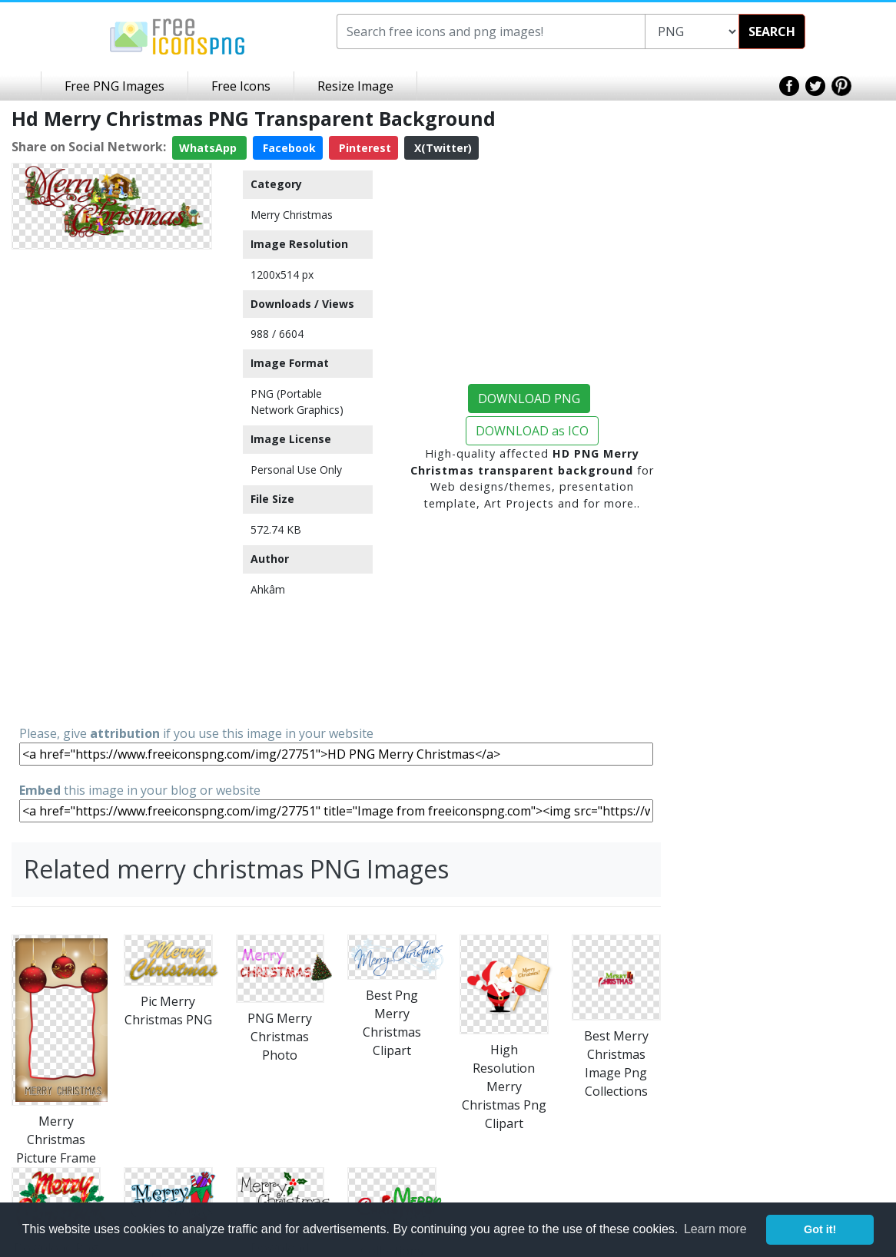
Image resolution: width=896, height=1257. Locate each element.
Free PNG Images (114, 86)
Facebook (288, 148)
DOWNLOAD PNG (529, 398)
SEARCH (771, 31)
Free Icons (240, 86)
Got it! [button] (820, 1229)
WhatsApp (209, 148)
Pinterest (363, 148)
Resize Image (355, 86)
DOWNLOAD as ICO (532, 430)
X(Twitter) (441, 148)
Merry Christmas (292, 214)
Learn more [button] (715, 1228)
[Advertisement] (112, 486)
